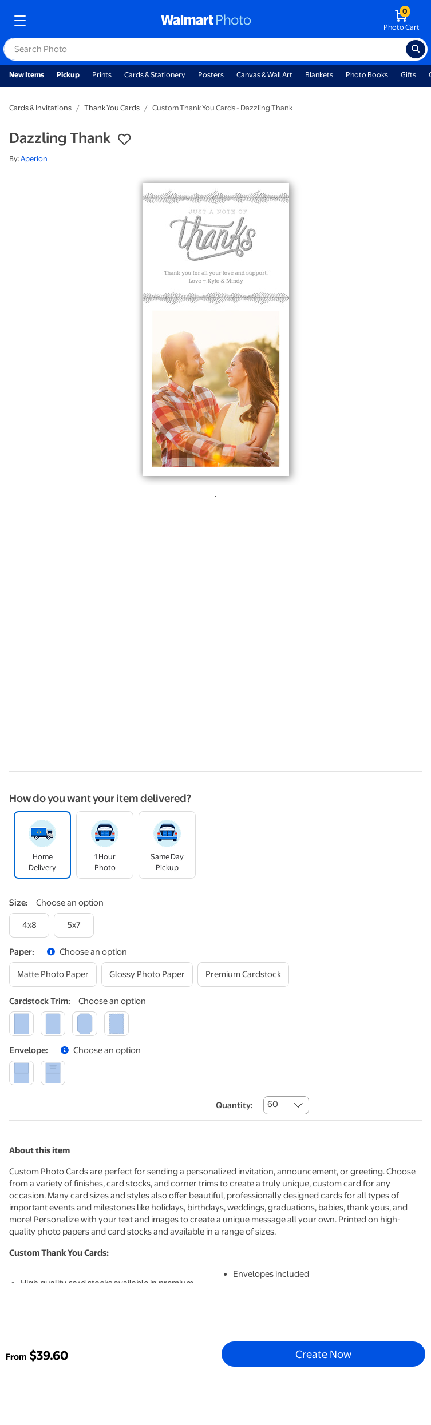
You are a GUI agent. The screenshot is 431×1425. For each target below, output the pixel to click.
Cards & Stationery (154, 74)
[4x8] (29, 925)
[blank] (21, 1073)
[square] (21, 1023)
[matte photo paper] (53, 974)
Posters (211, 74)
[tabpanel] (215, 329)
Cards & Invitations (40, 108)
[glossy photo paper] (147, 974)
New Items (26, 74)
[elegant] (84, 1023)
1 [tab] (213, 494)
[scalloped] (116, 1023)
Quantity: (234, 1105)
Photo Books (367, 74)
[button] (124, 139)
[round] (53, 1023)
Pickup (68, 74)
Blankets (319, 74)
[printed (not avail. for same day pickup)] (53, 1073)
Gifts (408, 74)
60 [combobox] (272, 1104)
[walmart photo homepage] (206, 21)
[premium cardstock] (243, 974)
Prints (102, 74)
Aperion (34, 158)
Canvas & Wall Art (264, 74)
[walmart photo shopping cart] (401, 21)
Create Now (323, 1354)
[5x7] (74, 925)
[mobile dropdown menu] (20, 21)
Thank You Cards (112, 108)
